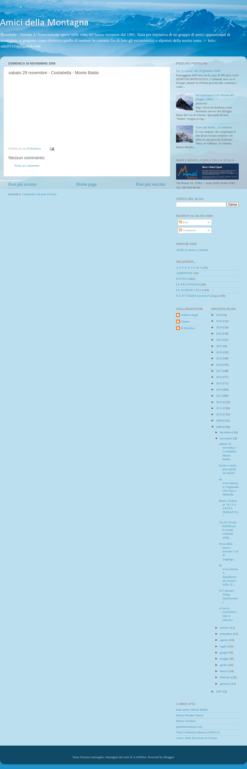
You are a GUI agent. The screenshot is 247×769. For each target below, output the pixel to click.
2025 (219, 321)
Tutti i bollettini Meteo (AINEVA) (198, 732)
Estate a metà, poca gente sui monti (228, 469)
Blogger (169, 757)
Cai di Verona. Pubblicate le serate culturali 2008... (228, 529)
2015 (219, 383)
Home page (86, 184)
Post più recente (22, 184)
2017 (219, 371)
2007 (219, 691)
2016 (219, 377)
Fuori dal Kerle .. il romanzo (213, 127)
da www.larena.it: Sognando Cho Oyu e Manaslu (229, 486)
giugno (225, 652)
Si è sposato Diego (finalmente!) (228, 596)
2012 (219, 402)
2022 (219, 339)
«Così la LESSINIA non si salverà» (227, 614)
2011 (219, 408)
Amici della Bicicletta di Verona (196, 738)
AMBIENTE (184, 273)
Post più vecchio (150, 184)
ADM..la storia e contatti (192, 250)
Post (183, 222)
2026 (219, 315)
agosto (224, 640)
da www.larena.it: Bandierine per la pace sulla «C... (228, 574)
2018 (219, 364)
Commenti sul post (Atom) (39, 194)
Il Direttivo (188, 328)
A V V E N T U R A (189, 267)
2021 (219, 346)
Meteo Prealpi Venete (190, 715)
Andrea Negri (189, 315)
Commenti (187, 230)
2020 (219, 352)
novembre (226, 438)
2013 (219, 395)
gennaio (225, 683)
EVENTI (182, 278)
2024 (219, 327)
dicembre (226, 432)
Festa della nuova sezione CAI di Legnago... (228, 551)
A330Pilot (139, 757)
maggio (225, 658)
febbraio (225, 677)
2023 (219, 333)
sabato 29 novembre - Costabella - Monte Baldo (228, 451)
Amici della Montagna (44, 23)
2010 (219, 414)
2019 (219, 358)
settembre (226, 634)
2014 (219, 389)
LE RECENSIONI (188, 284)
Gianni (185, 321)
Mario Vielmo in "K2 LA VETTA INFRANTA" (228, 508)
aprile (224, 665)
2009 (219, 420)
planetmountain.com (189, 726)
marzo (224, 671)
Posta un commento (27, 165)
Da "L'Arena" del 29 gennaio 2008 (198, 71)
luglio (224, 646)
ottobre (225, 627)
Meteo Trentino (186, 721)
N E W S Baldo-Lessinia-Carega (197, 295)
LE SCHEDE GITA (188, 290)
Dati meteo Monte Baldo (192, 709)
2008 (219, 427)
